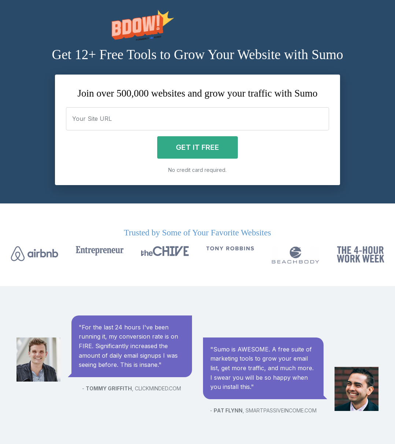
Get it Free (197, 147)
